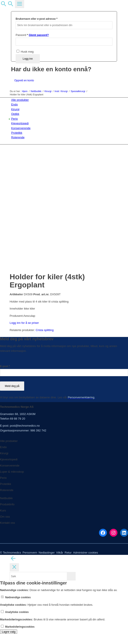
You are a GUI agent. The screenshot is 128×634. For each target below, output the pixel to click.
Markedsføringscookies (18, 626)
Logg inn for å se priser (24, 322)
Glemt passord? (39, 35)
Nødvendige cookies (16, 597)
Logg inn (28, 58)
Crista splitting (45, 330)
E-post (5, 366)
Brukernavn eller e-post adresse (36, 18)
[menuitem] (65, 100)
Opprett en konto (24, 80)
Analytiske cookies (15, 612)
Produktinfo (7, 504)
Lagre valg (8, 631)
